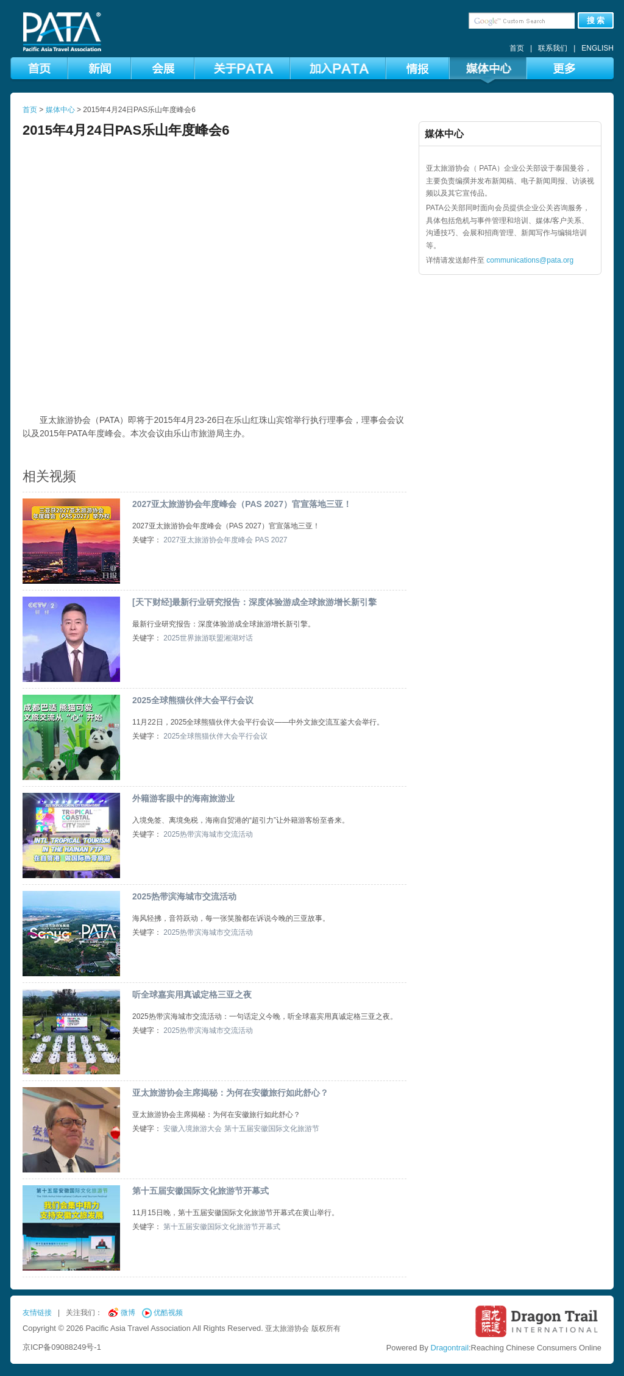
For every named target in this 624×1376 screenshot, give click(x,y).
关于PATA (242, 70)
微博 (128, 1312)
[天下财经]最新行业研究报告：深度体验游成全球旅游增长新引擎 (254, 602)
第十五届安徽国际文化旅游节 (271, 1128)
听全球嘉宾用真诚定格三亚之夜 (192, 994)
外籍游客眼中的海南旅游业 (183, 798)
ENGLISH (597, 48)
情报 (417, 70)
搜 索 (596, 20)
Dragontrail (449, 1347)
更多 (563, 70)
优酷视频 (168, 1312)
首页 (516, 48)
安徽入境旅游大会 (192, 1128)
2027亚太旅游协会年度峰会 (208, 540)
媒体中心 (488, 70)
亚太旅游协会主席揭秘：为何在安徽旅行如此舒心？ (230, 1093)
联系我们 (552, 48)
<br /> (214, 289)
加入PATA (338, 70)
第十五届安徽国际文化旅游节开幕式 (200, 1191)
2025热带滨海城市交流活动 (208, 834)
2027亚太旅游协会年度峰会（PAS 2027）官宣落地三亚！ (242, 504)
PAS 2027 (271, 540)
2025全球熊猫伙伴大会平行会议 (193, 700)
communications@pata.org (529, 260)
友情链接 (37, 1312)
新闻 (99, 70)
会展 (163, 70)
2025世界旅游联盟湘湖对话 (208, 638)
